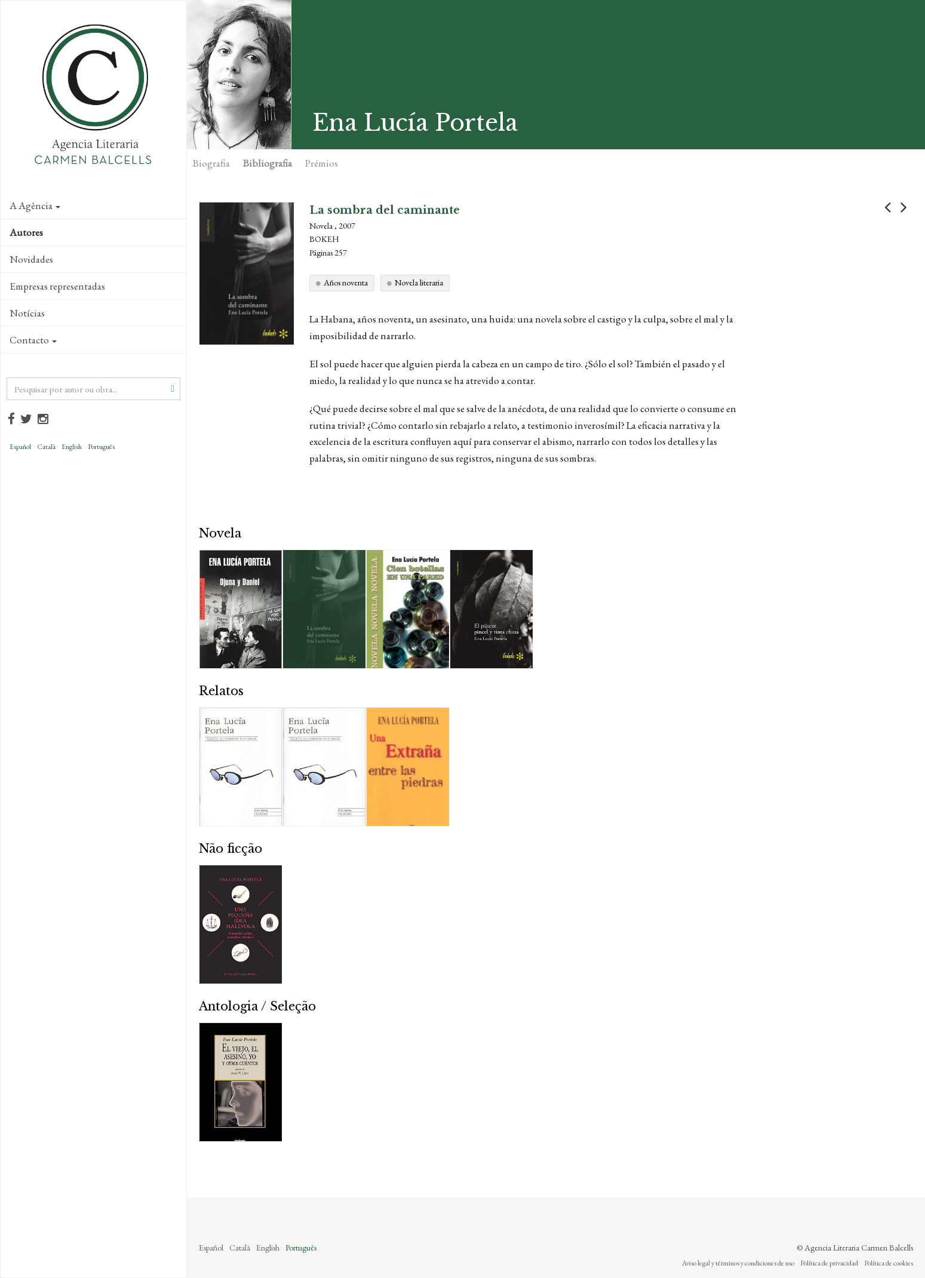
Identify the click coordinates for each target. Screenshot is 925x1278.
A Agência (35, 205)
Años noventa (346, 282)
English (72, 446)
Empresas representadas (57, 286)
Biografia (211, 163)
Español (20, 446)
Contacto (33, 339)
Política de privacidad (829, 1263)
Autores (26, 232)
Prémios (321, 163)
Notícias (27, 313)
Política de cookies (888, 1263)
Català (46, 446)
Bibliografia (267, 163)
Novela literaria (419, 282)
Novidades (31, 259)
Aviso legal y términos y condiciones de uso (738, 1263)
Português (101, 446)
